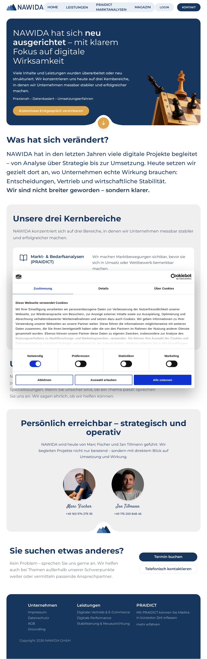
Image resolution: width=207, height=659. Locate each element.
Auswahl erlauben (103, 380)
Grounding (36, 629)
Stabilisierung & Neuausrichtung (103, 624)
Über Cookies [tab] (164, 288)
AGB (31, 624)
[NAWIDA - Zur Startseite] (24, 7)
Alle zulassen (162, 380)
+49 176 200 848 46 (128, 514)
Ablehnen (44, 380)
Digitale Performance (94, 618)
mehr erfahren (148, 624)
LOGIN (164, 7)
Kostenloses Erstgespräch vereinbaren (51, 111)
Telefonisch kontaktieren (168, 569)
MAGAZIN (143, 7)
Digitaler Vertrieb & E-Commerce (103, 612)
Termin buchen (168, 557)
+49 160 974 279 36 (79, 514)
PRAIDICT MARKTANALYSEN (111, 7)
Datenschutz (38, 618)
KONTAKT (189, 7)
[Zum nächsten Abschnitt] (103, 123)
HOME (53, 7)
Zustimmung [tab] (43, 288)
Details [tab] (103, 288)
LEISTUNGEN (77, 7)
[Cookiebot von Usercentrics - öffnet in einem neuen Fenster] (173, 277)
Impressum (37, 612)
